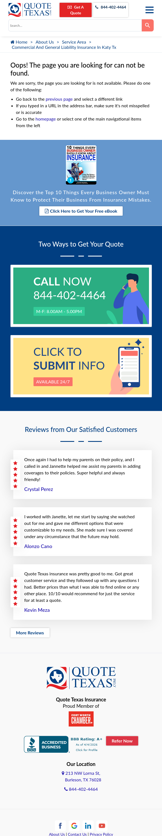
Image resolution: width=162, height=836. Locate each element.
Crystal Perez (38, 489)
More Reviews (30, 632)
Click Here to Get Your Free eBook (81, 210)
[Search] (148, 25)
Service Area (74, 41)
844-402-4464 (110, 7)
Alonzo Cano (38, 546)
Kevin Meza (37, 610)
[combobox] (75, 25)
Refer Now (122, 740)
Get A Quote (76, 10)
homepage (45, 118)
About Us (45, 41)
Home (19, 41)
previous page (59, 99)
